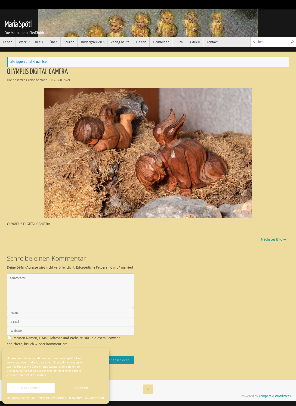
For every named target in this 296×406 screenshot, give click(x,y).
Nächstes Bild (273, 239)
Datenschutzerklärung (21, 398)
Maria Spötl (18, 24)
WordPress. (283, 396)
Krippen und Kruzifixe (28, 62)
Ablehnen (80, 388)
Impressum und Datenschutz (86, 398)
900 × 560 (55, 80)
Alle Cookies (30, 388)
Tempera (265, 396)
